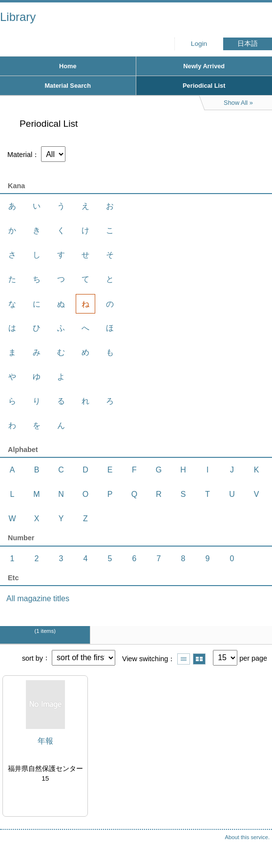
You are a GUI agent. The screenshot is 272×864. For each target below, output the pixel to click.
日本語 (247, 43)
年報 (45, 741)
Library (18, 16)
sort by (32, 658)
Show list (183, 659)
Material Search (67, 85)
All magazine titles (37, 598)
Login (199, 43)
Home (68, 66)
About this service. (247, 837)
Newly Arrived (204, 66)
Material (19, 154)
